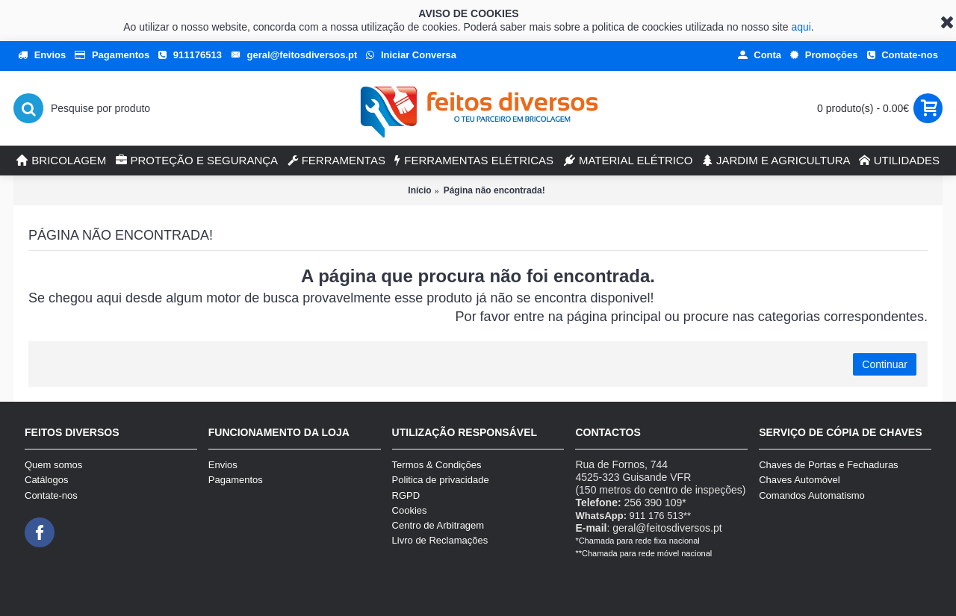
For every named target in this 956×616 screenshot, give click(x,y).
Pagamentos (235, 479)
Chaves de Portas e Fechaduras (828, 464)
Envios (223, 464)
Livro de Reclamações (440, 540)
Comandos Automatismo (812, 495)
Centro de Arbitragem (438, 525)
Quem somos (53, 464)
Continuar (884, 364)
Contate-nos (51, 495)
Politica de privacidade (440, 479)
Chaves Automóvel (799, 479)
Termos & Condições (437, 464)
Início (419, 190)
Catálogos (47, 479)
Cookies (409, 510)
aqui (800, 27)
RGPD (406, 495)
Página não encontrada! (494, 190)
